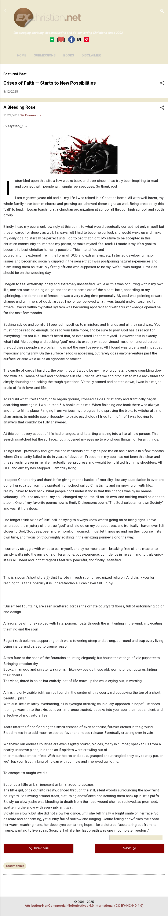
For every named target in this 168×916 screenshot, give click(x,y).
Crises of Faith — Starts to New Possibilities (49, 83)
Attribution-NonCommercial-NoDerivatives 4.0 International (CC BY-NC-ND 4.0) (84, 906)
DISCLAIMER (91, 55)
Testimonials (14, 866)
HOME (21, 55)
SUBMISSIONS (45, 55)
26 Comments (30, 115)
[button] (162, 83)
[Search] (162, 11)
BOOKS (68, 55)
